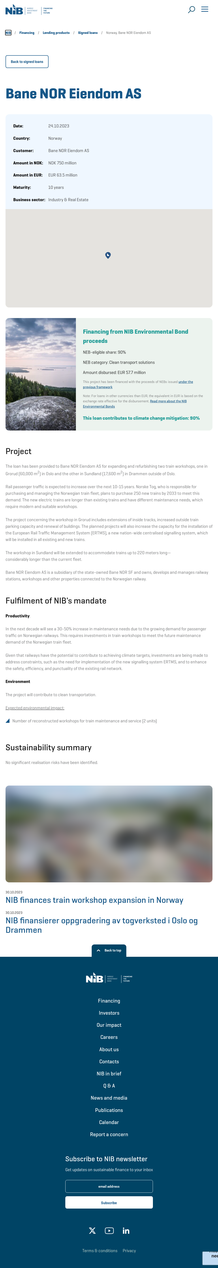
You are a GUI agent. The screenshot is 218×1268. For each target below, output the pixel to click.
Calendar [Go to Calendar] (109, 1122)
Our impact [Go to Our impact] (109, 1024)
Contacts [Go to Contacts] (109, 1061)
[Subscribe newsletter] (109, 1202)
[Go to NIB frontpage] (29, 11)
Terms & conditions (99, 1250)
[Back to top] (109, 950)
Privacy (129, 1250)
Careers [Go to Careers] (109, 1037)
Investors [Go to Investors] (109, 1012)
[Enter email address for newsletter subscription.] (109, 1186)
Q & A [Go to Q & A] (109, 1085)
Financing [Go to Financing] (109, 1000)
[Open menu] (204, 9)
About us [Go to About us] (109, 1049)
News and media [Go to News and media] (109, 1097)
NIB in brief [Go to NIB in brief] (109, 1073)
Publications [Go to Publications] (109, 1110)
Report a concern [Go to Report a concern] (109, 1134)
